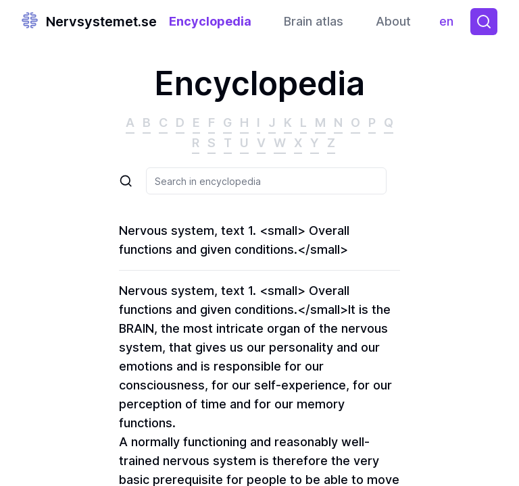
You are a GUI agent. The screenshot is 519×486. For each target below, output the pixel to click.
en (449, 24)
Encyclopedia (210, 21)
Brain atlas (313, 21)
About (393, 21)
